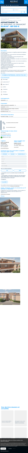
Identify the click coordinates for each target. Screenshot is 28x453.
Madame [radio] (12, 154)
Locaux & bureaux (14, 5)
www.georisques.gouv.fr (19, 71)
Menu (26, 2)
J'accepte (3, 448)
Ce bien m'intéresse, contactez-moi (14, 75)
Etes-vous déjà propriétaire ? (6, 168)
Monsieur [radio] (5, 154)
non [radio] (20, 170)
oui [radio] (7, 170)
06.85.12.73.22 (21, 145)
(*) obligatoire (3, 179)
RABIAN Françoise (17, 143)
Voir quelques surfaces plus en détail (12, 122)
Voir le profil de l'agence (5, 148)
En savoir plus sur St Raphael (5, 194)
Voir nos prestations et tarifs (10, 127)
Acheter (3, 5)
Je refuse (10, 448)
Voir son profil (16, 147)
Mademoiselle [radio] (21, 154)
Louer (7, 5)
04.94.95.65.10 (5, 146)
